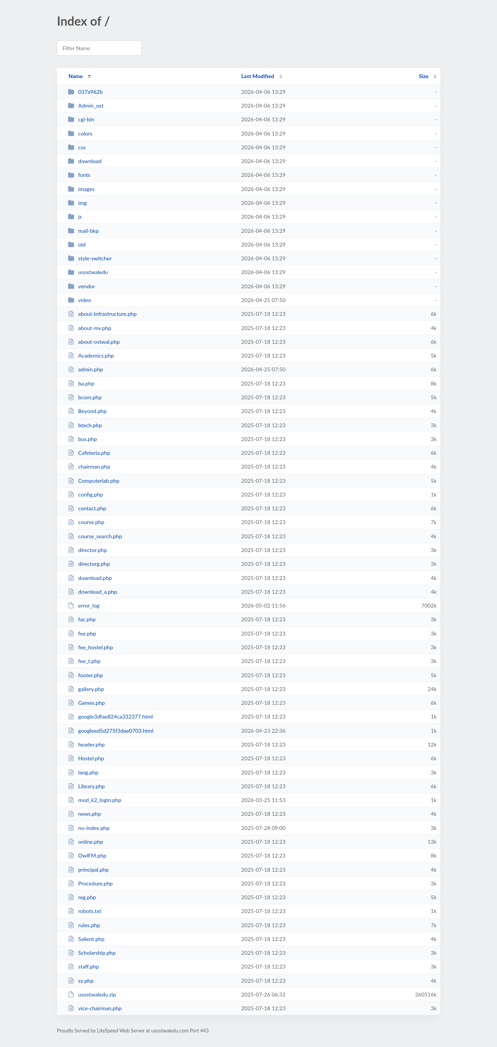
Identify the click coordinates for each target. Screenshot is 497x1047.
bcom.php (85, 397)
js (75, 216)
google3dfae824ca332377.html (110, 716)
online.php (85, 841)
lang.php (83, 772)
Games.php (86, 702)
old (77, 244)
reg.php (82, 897)
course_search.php (95, 536)
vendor (81, 286)
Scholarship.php (92, 952)
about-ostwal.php (94, 341)
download (85, 161)
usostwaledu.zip (92, 994)
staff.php (83, 966)
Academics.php (91, 355)
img (77, 202)
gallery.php (86, 689)
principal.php (88, 869)
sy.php (80, 980)
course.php (86, 522)
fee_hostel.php (90, 647)
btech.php (85, 425)
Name (76, 76)
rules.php (84, 925)
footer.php (85, 675)
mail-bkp (83, 230)
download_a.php (92, 591)
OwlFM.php (87, 855)
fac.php (82, 619)
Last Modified (257, 76)
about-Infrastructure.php (102, 313)
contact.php (87, 508)
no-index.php (89, 828)
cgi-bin (81, 119)
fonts (79, 175)
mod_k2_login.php (94, 800)
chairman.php (89, 466)
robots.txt (85, 911)
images (81, 189)
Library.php (86, 786)
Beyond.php (87, 411)
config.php (85, 494)
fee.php (82, 633)
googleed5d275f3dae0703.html (111, 730)
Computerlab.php (94, 480)
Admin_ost (85, 105)
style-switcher (90, 258)
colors (80, 133)
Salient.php (86, 939)
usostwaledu (88, 272)
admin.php (85, 369)
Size (423, 76)
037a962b (85, 91)
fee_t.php (84, 661)
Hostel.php (86, 758)
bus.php (82, 439)
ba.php (81, 383)
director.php (87, 550)
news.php (84, 813)
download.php (90, 578)
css (76, 147)
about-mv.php (90, 328)
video (79, 300)
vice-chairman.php (95, 1008)
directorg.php (89, 563)
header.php (86, 744)
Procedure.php (90, 883)
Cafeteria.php (89, 452)
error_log (84, 605)
